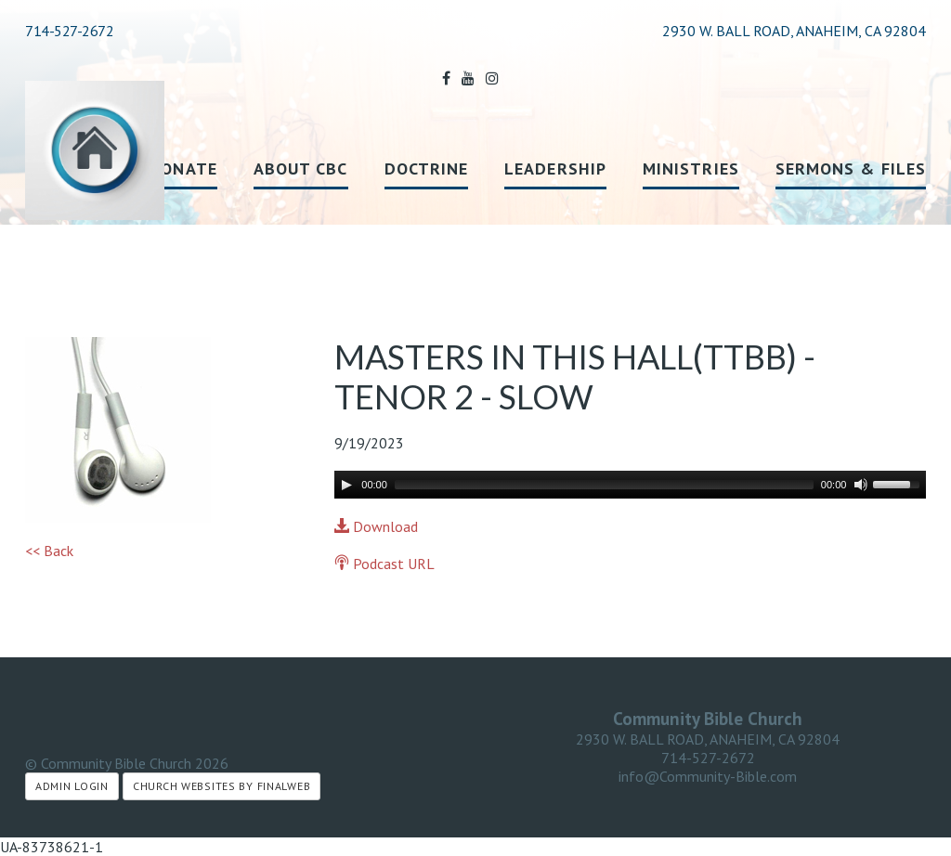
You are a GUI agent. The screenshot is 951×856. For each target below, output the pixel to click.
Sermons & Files (850, 168)
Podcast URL (384, 563)
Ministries (691, 168)
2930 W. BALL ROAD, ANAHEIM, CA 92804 (708, 739)
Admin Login (72, 786)
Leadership (555, 168)
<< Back (49, 550)
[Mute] (860, 484)
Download (376, 526)
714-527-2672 (69, 30)
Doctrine (426, 168)
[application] (630, 485)
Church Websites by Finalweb (221, 786)
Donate (182, 168)
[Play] (346, 484)
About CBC (301, 168)
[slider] (604, 484)
